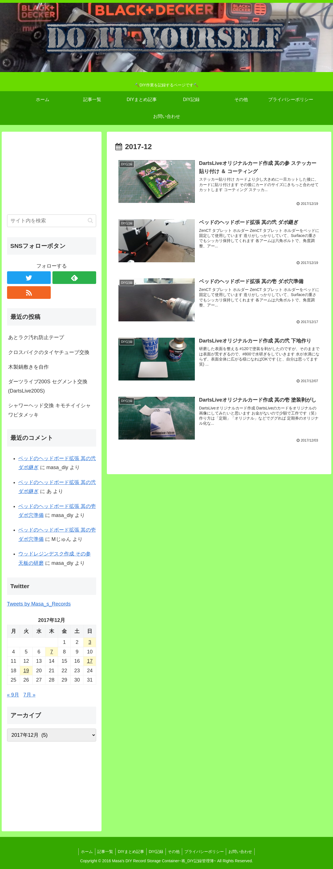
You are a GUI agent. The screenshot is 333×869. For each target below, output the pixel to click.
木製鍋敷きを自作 (28, 367)
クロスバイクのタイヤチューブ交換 (48, 352)
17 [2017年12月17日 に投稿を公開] (89, 661)
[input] (51, 220)
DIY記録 (156, 851)
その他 (175, 851)
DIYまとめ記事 (129, 851)
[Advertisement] (51, 172)
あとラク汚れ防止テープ (36, 337)
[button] (90, 220)
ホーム (83, 851)
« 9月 (13, 695)
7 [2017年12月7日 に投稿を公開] (51, 652)
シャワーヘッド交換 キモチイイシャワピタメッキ (49, 410)
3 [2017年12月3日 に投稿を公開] (89, 642)
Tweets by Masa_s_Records (39, 604)
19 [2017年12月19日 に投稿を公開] (26, 670)
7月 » (29, 695)
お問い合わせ (244, 851)
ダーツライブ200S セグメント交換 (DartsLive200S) (47, 386)
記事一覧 (103, 851)
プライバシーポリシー (206, 851)
